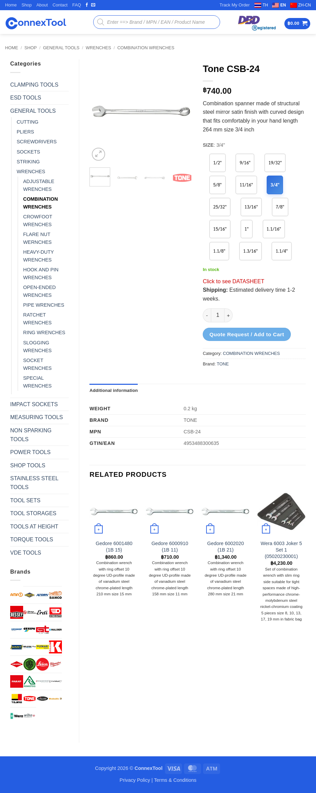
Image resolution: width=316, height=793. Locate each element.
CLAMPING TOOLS (34, 85)
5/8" (217, 184)
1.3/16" (250, 251)
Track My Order (235, 4)
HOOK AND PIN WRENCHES (41, 273)
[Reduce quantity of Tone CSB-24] (207, 315)
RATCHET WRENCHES (37, 318)
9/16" (244, 162)
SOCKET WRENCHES (37, 364)
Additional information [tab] (113, 390)
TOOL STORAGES (33, 513)
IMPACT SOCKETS (34, 404)
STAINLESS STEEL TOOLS (34, 482)
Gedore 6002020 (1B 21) (225, 547)
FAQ (76, 4)
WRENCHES (98, 47)
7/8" (280, 207)
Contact (59, 4)
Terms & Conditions (175, 780)
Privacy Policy (135, 780)
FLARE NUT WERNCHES (37, 238)
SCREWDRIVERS (37, 141)
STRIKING (28, 161)
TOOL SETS (25, 500)
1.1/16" (274, 229)
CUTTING (27, 122)
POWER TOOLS (30, 452)
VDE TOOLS (25, 553)
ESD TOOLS (25, 98)
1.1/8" (219, 251)
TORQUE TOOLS (31, 539)
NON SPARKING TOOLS (31, 435)
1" (247, 229)
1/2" (217, 162)
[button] (297, 23)
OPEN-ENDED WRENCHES (39, 291)
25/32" (220, 207)
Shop (26, 4)
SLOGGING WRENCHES (37, 346)
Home (11, 4)
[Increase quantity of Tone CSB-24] (228, 315)
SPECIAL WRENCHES (37, 382)
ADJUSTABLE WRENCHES (38, 185)
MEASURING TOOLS (36, 417)
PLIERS (25, 131)
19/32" (275, 162)
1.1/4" (282, 251)
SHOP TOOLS (27, 465)
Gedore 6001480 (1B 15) (114, 547)
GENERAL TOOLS (61, 47)
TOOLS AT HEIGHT (34, 526)
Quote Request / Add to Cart (247, 334)
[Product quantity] (217, 315)
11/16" (246, 184)
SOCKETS (28, 152)
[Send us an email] (93, 5)
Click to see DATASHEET (233, 281)
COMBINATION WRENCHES (145, 47)
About (42, 4)
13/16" (251, 207)
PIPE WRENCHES (43, 305)
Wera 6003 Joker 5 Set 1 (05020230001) (281, 550)
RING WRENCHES (44, 332)
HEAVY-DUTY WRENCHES (38, 256)
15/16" (220, 229)
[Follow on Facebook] (87, 5)
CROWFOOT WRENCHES (37, 220)
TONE (223, 363)
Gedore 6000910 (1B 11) (169, 547)
